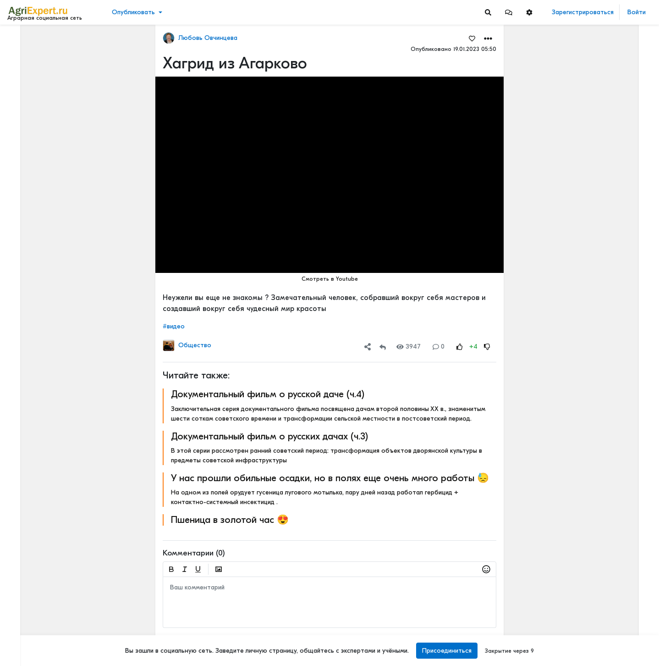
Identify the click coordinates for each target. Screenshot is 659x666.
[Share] (367, 347)
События (24, 82)
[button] (508, 12)
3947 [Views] (408, 346)
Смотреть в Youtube (329, 279)
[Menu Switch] (55, 658)
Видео (20, 68)
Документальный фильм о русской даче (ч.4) (267, 394)
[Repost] (382, 347)
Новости (24, 53)
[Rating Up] (459, 347)
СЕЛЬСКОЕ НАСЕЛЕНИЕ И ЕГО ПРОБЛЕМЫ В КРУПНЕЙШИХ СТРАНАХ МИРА (604, 529)
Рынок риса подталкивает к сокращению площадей (604, 304)
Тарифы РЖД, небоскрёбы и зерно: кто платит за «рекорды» (604, 97)
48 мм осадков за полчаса (596, 140)
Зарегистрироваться (583, 12)
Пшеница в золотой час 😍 (230, 519)
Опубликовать (133, 12)
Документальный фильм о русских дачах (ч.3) (269, 436)
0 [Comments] (439, 346)
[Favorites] (472, 38)
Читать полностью (582, 88)
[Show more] (62, 211)
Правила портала (36, 609)
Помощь (22, 638)
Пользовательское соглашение (53, 599)
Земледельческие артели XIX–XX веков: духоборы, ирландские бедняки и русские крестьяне (604, 601)
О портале (26, 619)
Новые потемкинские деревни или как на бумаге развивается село (604, 212)
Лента (21, 39)
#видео (174, 326)
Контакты (24, 628)
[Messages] (508, 12)
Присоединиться (447, 651)
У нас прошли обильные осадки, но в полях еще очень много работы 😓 (330, 477)
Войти (636, 12)
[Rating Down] (487, 347)
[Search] (488, 12)
